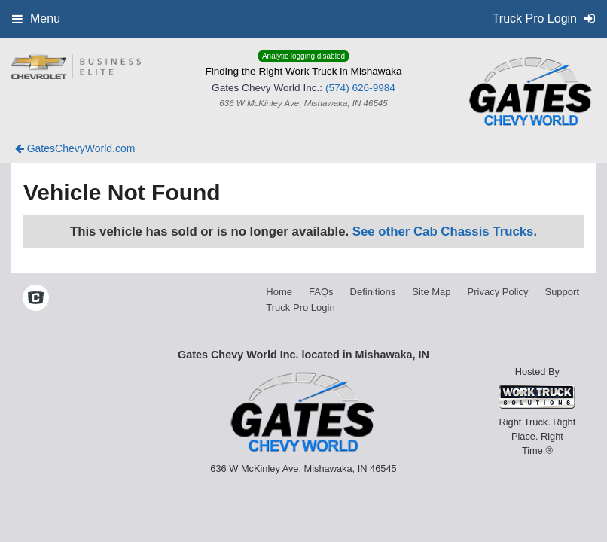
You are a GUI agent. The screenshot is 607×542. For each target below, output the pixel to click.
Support (561, 291)
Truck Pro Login (300, 307)
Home (279, 291)
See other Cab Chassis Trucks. (444, 231)
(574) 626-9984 (360, 87)
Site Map (431, 291)
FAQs (321, 291)
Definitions (373, 291)
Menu (36, 18)
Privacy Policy (498, 291)
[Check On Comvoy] (36, 299)
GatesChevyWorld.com (75, 148)
